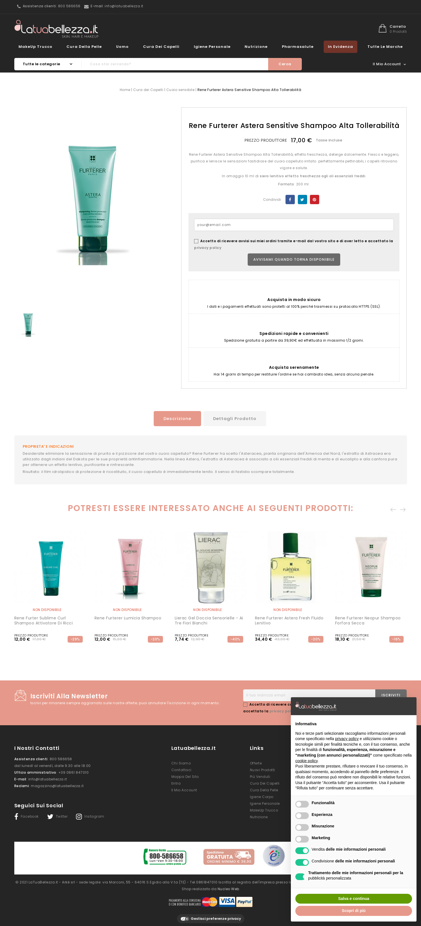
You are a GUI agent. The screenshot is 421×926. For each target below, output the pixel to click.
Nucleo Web (228, 885)
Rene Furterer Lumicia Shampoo (128, 617)
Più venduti (260, 775)
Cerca (285, 64)
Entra (176, 782)
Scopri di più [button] (354, 910)
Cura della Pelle (84, 46)
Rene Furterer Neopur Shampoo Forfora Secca (368, 619)
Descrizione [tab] (175, 418)
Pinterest (314, 199)
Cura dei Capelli (161, 46)
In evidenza (340, 46)
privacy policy (207, 247)
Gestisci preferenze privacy (210, 915)
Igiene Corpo (261, 796)
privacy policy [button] (347, 738)
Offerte (256, 762)
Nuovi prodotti (262, 769)
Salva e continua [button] (353, 898)
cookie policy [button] (306, 761)
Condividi (290, 199)
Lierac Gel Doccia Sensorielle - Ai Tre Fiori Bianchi (209, 619)
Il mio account (184, 789)
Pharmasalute (298, 46)
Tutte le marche (385, 46)
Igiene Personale (212, 46)
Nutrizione (256, 46)
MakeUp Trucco (35, 46)
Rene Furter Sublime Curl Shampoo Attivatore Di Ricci (43, 619)
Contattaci (181, 769)
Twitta (302, 199)
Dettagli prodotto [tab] (235, 418)
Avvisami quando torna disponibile (294, 259)
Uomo (122, 46)
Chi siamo (181, 762)
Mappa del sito (185, 775)
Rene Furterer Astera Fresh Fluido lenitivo (289, 619)
